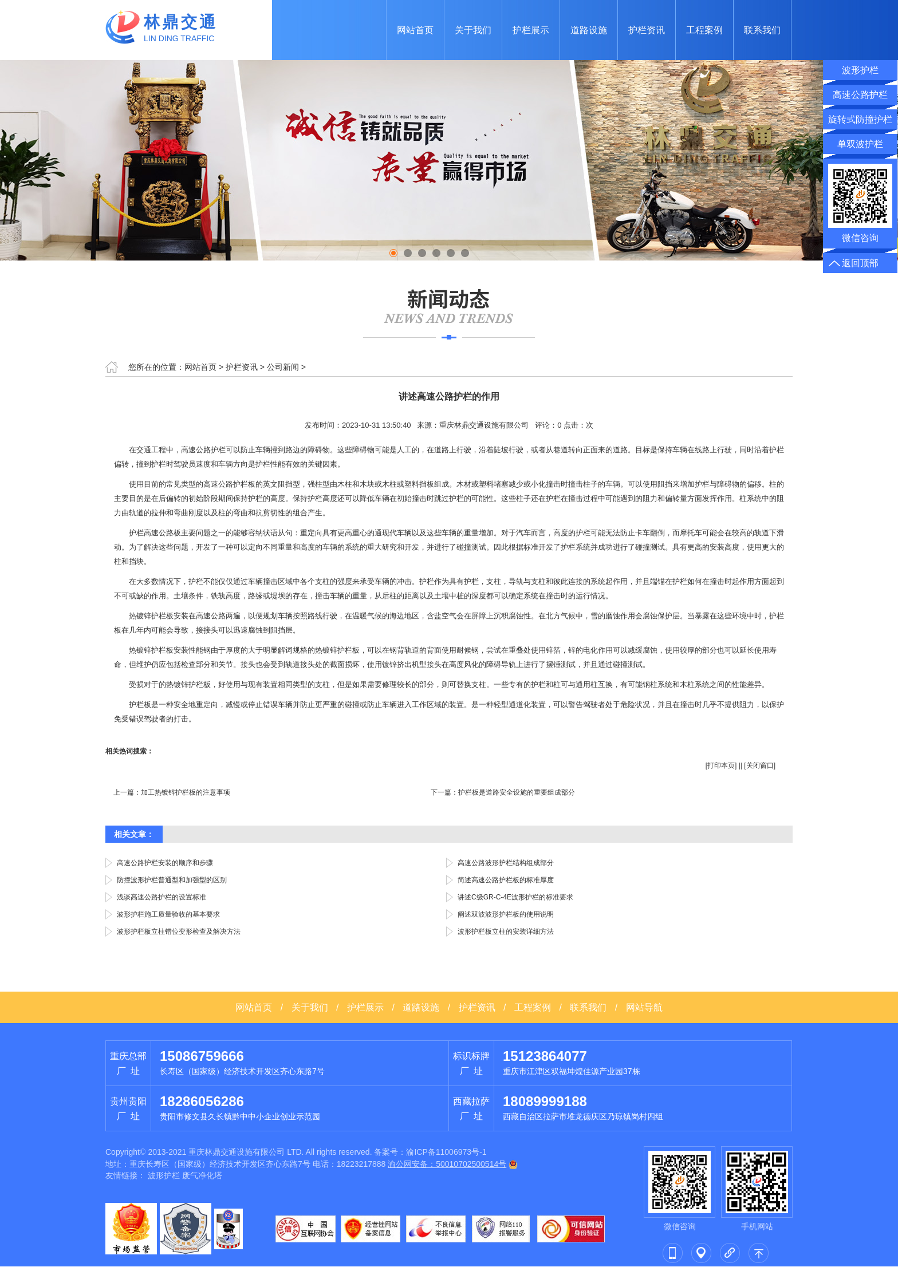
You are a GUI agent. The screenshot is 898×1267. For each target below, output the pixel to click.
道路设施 (588, 30)
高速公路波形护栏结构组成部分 (506, 863)
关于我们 (473, 30)
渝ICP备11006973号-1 (446, 1152)
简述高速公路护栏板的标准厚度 (506, 880)
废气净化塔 (202, 1175)
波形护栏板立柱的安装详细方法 (506, 931)
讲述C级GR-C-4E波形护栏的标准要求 (515, 897)
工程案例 (704, 30)
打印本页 (721, 765)
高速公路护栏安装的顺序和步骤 (165, 863)
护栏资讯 (646, 30)
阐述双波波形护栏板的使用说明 (506, 914)
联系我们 (762, 30)
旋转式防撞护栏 (860, 119)
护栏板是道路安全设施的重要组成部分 (516, 792)
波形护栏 (164, 1175)
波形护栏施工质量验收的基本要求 (168, 914)
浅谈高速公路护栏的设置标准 (161, 897)
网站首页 (415, 30)
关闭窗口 (760, 765)
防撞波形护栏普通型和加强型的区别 (172, 880)
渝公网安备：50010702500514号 (447, 1164)
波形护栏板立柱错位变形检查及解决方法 (179, 931)
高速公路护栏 (860, 95)
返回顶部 (860, 263)
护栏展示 (531, 30)
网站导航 (644, 1007)
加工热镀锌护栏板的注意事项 (185, 792)
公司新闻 (283, 367)
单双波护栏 (860, 144)
